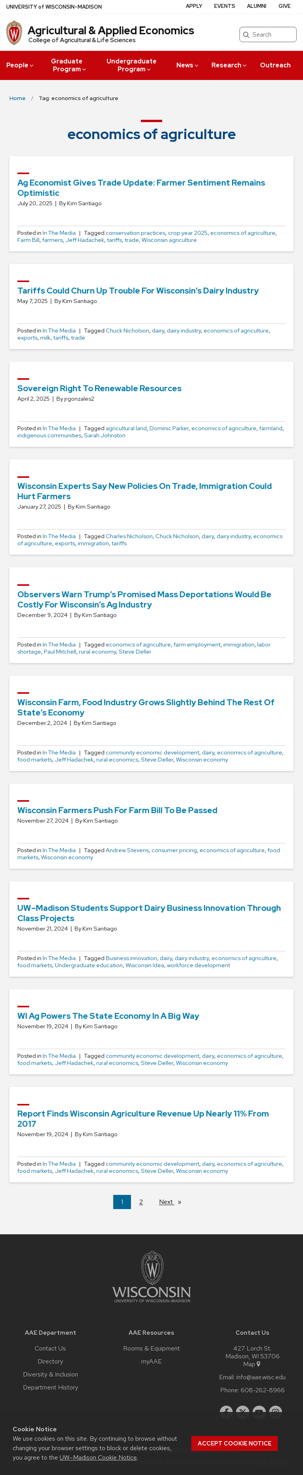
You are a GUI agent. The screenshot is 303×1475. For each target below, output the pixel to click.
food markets (34, 760)
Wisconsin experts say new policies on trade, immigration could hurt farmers (144, 491)
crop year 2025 (188, 233)
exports (27, 338)
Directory (50, 1361)
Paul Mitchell (60, 652)
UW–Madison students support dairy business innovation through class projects (149, 913)
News (188, 65)
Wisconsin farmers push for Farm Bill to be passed (117, 810)
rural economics (117, 760)
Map (252, 1364)
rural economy (97, 652)
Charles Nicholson (129, 536)
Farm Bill (28, 240)
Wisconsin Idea (144, 965)
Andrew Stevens (127, 850)
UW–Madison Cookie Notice (98, 1457)
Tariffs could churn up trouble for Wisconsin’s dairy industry (138, 290)
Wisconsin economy (202, 760)
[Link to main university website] (151, 1304)
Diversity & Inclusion (50, 1374)
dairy (158, 330)
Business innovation (131, 958)
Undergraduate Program (132, 65)
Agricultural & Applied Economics (111, 30)
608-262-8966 (263, 1390)
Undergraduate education (89, 965)
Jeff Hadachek (84, 240)
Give (285, 6)
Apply (194, 6)
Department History (50, 1387)
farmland (270, 428)
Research (229, 65)
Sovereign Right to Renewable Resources (99, 388)
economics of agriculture (242, 233)
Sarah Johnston (104, 435)
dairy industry (184, 330)
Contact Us (50, 1348)
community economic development (152, 752)
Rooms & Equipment (151, 1348)
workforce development (198, 965)
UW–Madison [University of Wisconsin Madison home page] (54, 7)
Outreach (275, 65)
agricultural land (126, 428)
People (20, 65)
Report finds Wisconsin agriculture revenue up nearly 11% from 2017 (143, 1118)
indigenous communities (49, 435)
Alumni (256, 6)
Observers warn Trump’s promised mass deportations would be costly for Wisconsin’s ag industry (144, 599)
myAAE (151, 1361)
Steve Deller (135, 652)
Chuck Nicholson (127, 330)
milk (45, 338)
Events (224, 6)
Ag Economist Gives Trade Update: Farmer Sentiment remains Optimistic (141, 187)
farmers (52, 240)
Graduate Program (69, 65)
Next (173, 1201)
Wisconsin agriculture (169, 240)
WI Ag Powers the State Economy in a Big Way (108, 1016)
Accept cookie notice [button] (234, 1443)
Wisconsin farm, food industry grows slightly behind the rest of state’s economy (146, 707)
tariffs (114, 240)
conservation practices (135, 233)
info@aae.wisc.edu (261, 1377)
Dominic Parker (169, 428)
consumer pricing (174, 850)
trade (132, 240)
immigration (93, 543)
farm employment (197, 644)
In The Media (59, 233)
